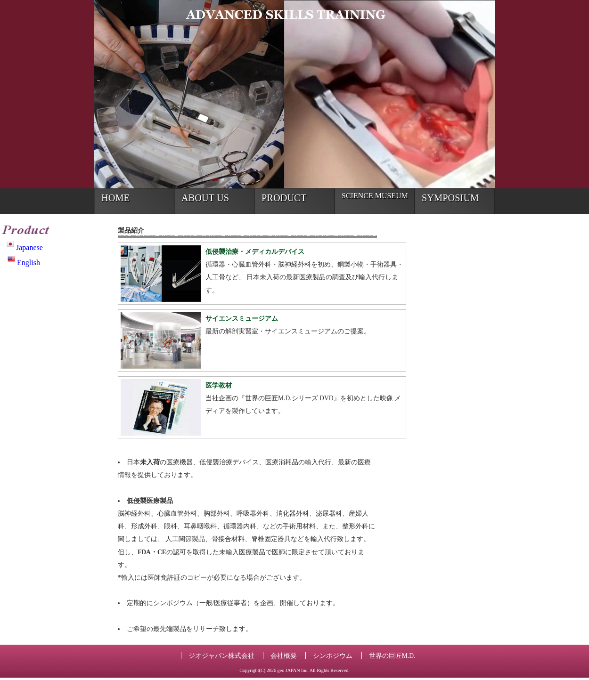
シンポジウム (332, 655)
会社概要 (283, 655)
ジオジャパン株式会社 (221, 655)
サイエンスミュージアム (241, 318)
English (24, 263)
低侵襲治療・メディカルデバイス (254, 251)
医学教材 (218, 385)
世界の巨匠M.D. (392, 655)
